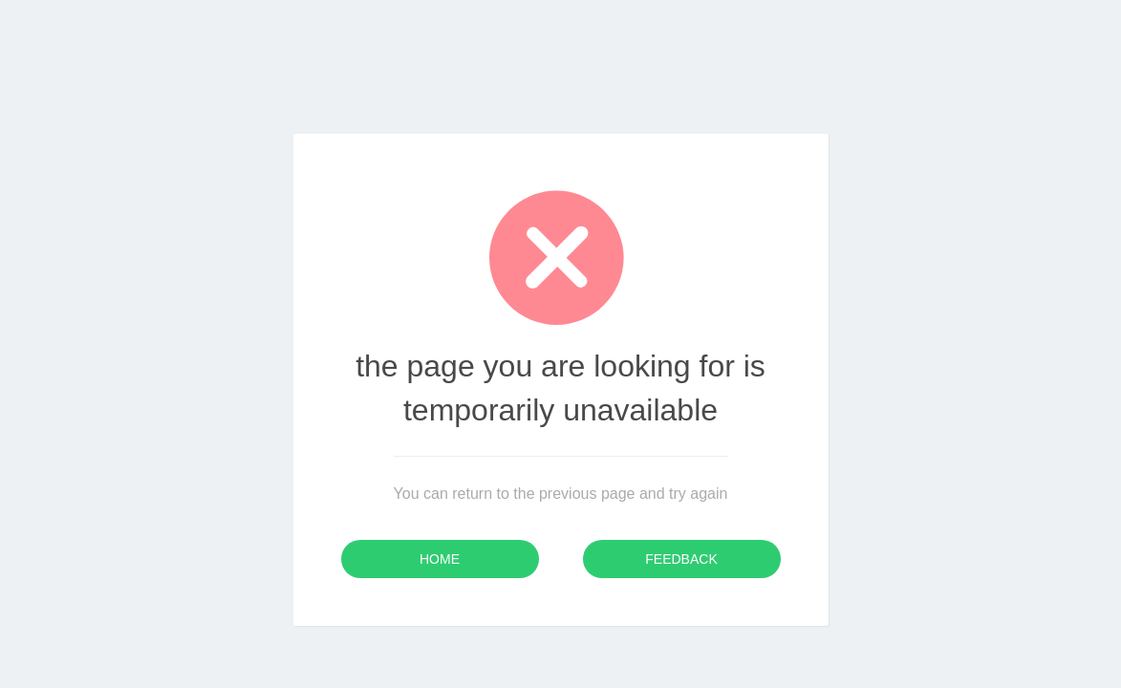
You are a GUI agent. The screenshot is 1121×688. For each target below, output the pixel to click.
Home (440, 559)
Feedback (681, 559)
